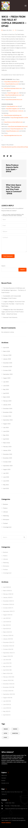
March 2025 (6, 397)
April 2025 (6, 393)
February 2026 (7, 355)
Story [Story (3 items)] (5, 737)
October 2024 (7, 416)
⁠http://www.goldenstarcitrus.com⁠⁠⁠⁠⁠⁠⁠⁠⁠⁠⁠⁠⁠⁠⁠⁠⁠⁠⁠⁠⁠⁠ (13, 135)
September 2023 (7, 465)
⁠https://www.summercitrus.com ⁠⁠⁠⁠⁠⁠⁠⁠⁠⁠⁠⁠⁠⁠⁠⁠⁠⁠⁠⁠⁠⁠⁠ (13, 99)
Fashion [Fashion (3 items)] (15, 729)
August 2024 (6, 424)
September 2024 (8, 420)
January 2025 (7, 404)
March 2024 (6, 443)
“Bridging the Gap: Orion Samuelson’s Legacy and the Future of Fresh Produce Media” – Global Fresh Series (12, 312)
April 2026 (6, 347)
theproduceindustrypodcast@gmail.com (16, 808)
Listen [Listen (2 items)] (5, 733)
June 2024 (6, 431)
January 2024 (7, 450)
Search (3, 266)
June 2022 (6, 481)
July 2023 (6, 473)
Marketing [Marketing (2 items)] (15, 733)
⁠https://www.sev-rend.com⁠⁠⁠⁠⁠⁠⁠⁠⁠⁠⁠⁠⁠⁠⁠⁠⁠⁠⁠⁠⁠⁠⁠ (16, 111)
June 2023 (6, 477)
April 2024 (6, 439)
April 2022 (6, 488)
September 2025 (8, 374)
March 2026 (6, 351)
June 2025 (6, 385)
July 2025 (6, 382)
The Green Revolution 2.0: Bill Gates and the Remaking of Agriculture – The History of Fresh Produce (13, 290)
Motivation (6, 519)
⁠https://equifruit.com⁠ (12, 106)
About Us (4, 775)
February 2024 (7, 446)
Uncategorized (7, 527)
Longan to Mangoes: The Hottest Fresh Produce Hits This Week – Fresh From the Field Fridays (13, 304)
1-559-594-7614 (9, 803)
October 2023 (7, 462)
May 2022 (6, 484)
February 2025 (7, 401)
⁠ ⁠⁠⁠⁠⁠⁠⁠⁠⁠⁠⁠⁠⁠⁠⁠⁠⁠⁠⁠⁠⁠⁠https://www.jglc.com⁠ (13, 93)
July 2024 (6, 427)
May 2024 (6, 435)
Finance (5, 508)
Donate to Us (5, 783)
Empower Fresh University (10, 317)
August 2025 (6, 378)
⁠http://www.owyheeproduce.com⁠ (13, 88)
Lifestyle (5, 512)
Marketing (6, 515)
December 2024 (7, 408)
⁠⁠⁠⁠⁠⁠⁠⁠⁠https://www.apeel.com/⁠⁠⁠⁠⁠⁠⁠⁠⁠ (16, 129)
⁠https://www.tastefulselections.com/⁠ (17, 126)
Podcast (5, 523)
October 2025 (7, 370)
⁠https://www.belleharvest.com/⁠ (13, 95)
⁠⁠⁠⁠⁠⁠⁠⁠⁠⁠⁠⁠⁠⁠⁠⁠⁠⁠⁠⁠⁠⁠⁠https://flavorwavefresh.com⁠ (12, 81)
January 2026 (7, 359)
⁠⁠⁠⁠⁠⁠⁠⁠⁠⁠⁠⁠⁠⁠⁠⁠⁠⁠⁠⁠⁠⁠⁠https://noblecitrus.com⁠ (11, 84)
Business (5, 504)
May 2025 (6, 389)
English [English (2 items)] (6, 729)
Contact (3, 778)
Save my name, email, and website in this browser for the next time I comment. (13, 215)
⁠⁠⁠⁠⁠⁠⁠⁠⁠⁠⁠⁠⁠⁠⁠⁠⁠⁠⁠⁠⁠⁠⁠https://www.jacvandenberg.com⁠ (12, 115)
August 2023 (6, 469)
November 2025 (7, 366)
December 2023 (7, 454)
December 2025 (7, 363)
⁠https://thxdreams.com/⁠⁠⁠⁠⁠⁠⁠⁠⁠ (12, 131)
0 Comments (20, 30)
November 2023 (7, 458)
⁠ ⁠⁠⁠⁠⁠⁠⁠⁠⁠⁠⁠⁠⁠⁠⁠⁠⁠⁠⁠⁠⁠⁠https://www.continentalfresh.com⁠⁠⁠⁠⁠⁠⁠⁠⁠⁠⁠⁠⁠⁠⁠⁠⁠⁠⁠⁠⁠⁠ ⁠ (13, 122)
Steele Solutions (6, 822)
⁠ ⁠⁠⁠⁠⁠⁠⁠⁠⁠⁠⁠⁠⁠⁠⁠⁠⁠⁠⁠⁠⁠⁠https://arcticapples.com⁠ (12, 108)
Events (3, 780)
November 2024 (7, 412)
